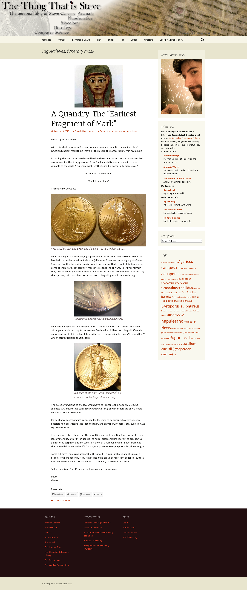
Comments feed (130, 532)
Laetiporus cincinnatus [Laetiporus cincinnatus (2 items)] (179, 300)
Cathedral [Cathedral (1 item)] (175, 279)
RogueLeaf (169, 190)
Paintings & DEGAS (81, 39)
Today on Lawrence (93, 527)
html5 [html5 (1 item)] (189, 297)
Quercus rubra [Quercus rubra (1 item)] (188, 333)
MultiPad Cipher (172, 217)
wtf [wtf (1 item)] (174, 355)
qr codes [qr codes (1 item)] (170, 333)
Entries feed (129, 527)
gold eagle (126, 131)
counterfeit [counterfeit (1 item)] (170, 293)
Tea (122, 39)
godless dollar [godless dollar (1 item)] (182, 297)
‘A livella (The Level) (93, 540)
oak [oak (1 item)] (172, 328)
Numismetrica (51, 537)
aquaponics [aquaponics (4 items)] (171, 273)
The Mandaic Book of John (177, 178)
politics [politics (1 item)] (164, 333)
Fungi (111, 39)
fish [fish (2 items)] (184, 292)
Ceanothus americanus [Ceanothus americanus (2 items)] (174, 283)
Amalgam (148, 39)
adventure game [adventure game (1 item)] (172, 262)
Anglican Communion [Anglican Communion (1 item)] (188, 268)
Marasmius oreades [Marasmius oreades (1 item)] (168, 311)
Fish (99, 39)
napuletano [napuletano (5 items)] (172, 321)
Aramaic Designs (172, 155)
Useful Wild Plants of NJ (171, 39)
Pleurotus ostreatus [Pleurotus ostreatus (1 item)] (181, 328)
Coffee (134, 39)
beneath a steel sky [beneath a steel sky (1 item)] (191, 275)
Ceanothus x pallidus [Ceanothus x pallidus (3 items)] (177, 287)
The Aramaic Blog (53, 547)
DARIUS (48, 532)
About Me (46, 39)
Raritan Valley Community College (184, 138)
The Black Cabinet (173, 209)
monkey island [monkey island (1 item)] (180, 311)
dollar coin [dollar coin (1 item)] (177, 293)
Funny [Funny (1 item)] (174, 297)
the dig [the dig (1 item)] (177, 344)
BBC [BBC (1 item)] (183, 275)
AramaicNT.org (171, 167)
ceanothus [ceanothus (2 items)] (185, 279)
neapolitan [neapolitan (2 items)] (190, 321)
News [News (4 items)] (166, 327)
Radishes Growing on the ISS (97, 522)
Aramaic (61, 39)
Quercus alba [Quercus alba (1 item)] (177, 333)
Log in (125, 522)
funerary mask (113, 131)
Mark (134, 131)
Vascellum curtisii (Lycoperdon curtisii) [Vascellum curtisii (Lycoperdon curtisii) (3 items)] (178, 348)
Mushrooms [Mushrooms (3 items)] (175, 315)
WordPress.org (130, 537)
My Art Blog (169, 201)
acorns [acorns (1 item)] (163, 262)
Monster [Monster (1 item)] (189, 311)
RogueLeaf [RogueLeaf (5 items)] (179, 337)
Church (78, 131)
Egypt (103, 131)
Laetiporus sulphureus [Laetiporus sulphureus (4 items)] (180, 306)
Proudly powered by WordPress (57, 583)
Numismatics (88, 131)
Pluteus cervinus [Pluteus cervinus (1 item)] (195, 328)
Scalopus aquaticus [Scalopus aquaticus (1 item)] (168, 344)
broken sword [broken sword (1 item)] (166, 279)
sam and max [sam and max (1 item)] (195, 339)
